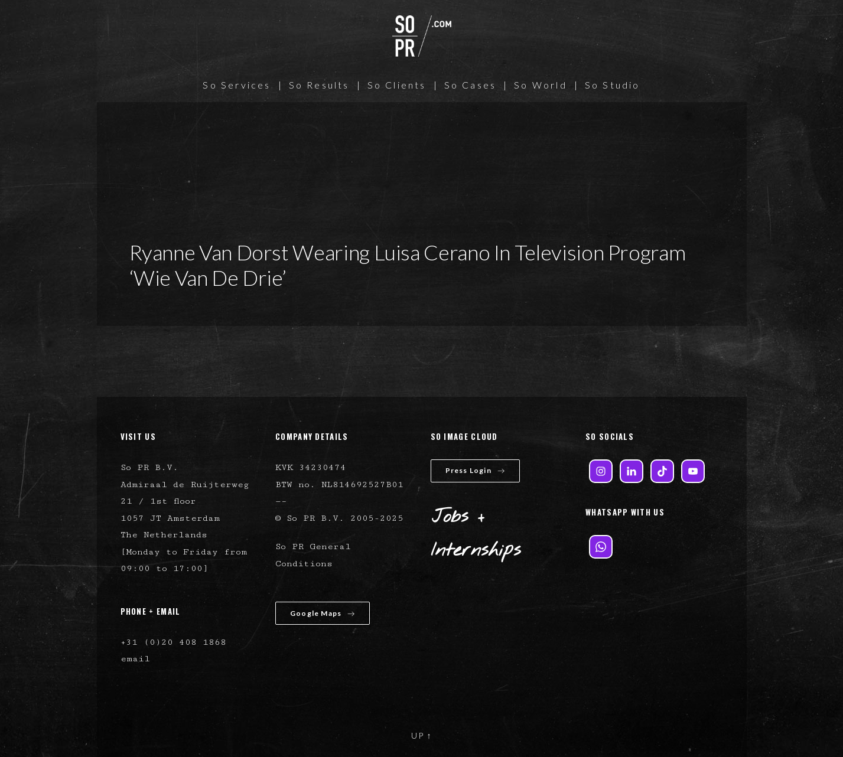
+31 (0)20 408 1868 (173, 642)
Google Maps (322, 613)
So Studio (612, 84)
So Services (237, 84)
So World (540, 84)
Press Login (475, 470)
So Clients (397, 84)
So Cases (470, 84)
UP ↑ (421, 735)
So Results (319, 84)
